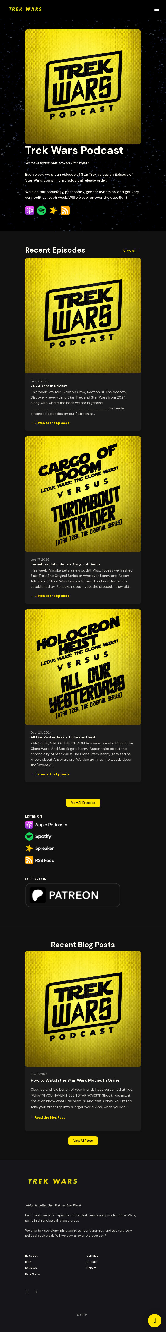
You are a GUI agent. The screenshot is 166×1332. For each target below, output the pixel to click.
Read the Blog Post (48, 1117)
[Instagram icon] (27, 1292)
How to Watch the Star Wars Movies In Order (75, 1080)
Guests (91, 1262)
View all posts (83, 1141)
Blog (28, 1262)
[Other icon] (36, 1292)
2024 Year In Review (49, 385)
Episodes (31, 1256)
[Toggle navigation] (156, 9)
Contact (92, 1256)
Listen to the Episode (50, 423)
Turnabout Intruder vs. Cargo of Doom (65, 564)
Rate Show (32, 1274)
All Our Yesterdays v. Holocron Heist (63, 737)
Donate (91, 1268)
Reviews (31, 1268)
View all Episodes (83, 803)
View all (132, 251)
